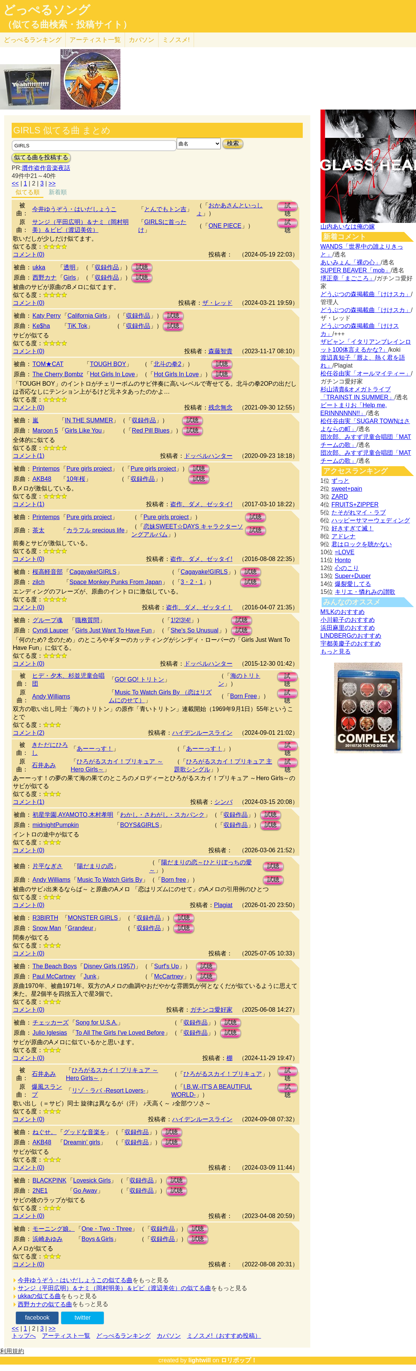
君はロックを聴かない (361, 544)
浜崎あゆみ (47, 1239)
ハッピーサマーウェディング (370, 520)
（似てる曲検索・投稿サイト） (67, 24)
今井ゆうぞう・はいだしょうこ (74, 209)
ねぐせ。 (44, 1132)
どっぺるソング (46, 10)
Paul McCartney (53, 976)
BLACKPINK (49, 1180)
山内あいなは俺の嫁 (347, 226)
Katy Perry (46, 315)
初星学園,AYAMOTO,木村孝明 (72, 814)
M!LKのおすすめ (342, 612)
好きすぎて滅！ (352, 528)
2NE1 (40, 1190)
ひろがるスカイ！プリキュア (222, 1074)
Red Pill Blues (150, 430)
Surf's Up (166, 966)
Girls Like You (83, 430)
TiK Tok (77, 326)
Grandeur (81, 928)
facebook (37, 1317)
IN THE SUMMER (89, 420)
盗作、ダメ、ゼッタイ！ (199, 607)
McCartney (168, 976)
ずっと (340, 481)
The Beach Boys (54, 966)
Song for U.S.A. (96, 1022)
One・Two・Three (107, 1229)
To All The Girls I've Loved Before (120, 1032)
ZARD (339, 496)
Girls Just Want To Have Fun (113, 630)
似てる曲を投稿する (41, 157)
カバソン (141, 39)
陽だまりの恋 (95, 866)
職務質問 (87, 620)
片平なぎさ (47, 866)
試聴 (288, 206)
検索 (233, 143)
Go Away (85, 1190)
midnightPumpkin (55, 825)
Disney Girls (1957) (109, 966)
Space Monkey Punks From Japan (115, 582)
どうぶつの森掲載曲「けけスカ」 (365, 294)
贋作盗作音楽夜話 (46, 168)
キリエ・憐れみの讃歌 (365, 592)
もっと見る (335, 651)
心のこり (347, 568)
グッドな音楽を (84, 1132)
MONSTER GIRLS (93, 918)
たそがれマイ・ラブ (358, 512)
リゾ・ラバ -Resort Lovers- (108, 1090)
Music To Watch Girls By (109, 879)
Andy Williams (51, 696)
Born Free (243, 696)
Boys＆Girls (97, 1239)
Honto (343, 560)
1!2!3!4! (181, 620)
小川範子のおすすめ (347, 620)
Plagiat (223, 905)
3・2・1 (192, 582)
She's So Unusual (195, 630)
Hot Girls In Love (112, 374)
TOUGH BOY (108, 364)
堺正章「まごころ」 (347, 278)
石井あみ (44, 765)
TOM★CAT (47, 364)
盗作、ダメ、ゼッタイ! (201, 504)
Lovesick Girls (92, 1180)
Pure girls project (89, 468)
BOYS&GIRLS (139, 825)
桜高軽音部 (47, 572)
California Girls (87, 315)
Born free (173, 879)
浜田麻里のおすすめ (347, 627)
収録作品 (107, 267)
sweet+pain (346, 488)
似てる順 (27, 192)
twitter (83, 1317)
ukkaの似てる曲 (39, 1296)
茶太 (38, 530)
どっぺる (33, 39)
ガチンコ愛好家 (211, 1009)
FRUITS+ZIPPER (355, 504)
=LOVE (344, 552)
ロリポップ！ (239, 1360)
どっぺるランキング (123, 1335)
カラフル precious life (95, 530)
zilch (38, 582)
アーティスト (95, 39)
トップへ (24, 1335)
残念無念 (220, 407)
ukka (38, 267)
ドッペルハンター (208, 456)
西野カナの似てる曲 (45, 1304)
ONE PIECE (224, 226)
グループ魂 (47, 620)
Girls (69, 277)
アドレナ (343, 536)
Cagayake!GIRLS (93, 572)
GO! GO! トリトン (140, 679)
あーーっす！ (95, 748)
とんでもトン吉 (165, 209)
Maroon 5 (45, 430)
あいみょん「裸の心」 (350, 262)
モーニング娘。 (53, 1229)
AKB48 (41, 479)
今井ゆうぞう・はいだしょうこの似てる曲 (75, 1280)
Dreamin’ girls (81, 1142)
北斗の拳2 (167, 364)
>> (52, 183)
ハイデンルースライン (202, 733)
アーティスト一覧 (66, 1335)
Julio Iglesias (49, 1032)
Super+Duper (353, 576)
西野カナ (44, 277)
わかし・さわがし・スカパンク (162, 814)
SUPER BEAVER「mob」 (355, 270)
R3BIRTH (45, 918)
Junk (89, 976)
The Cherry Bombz (57, 374)
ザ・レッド (217, 303)
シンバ (223, 802)
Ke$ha (41, 326)
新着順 (58, 192)
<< (15, 183)
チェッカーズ (50, 1022)
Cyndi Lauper (50, 630)
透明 (69, 267)
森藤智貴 (220, 351)
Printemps (46, 468)
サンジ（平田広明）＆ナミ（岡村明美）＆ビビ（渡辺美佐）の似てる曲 (114, 1288)
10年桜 (75, 479)
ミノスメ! (176, 39)
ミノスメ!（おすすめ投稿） (224, 1335)
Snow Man (46, 928)
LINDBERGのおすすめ (351, 635)
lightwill (199, 1360)
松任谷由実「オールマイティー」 (365, 373)
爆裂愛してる (353, 584)
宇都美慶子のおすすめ (350, 643)
